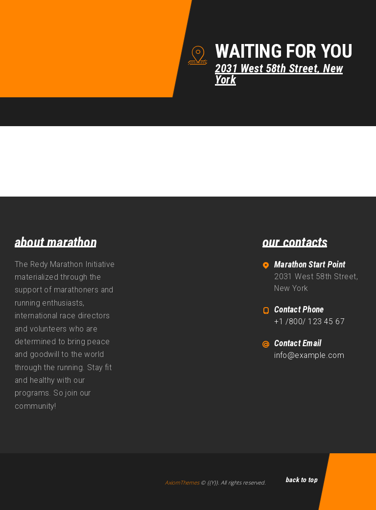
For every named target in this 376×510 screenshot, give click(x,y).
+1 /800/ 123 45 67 (309, 321)
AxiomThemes (182, 482)
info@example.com (309, 355)
